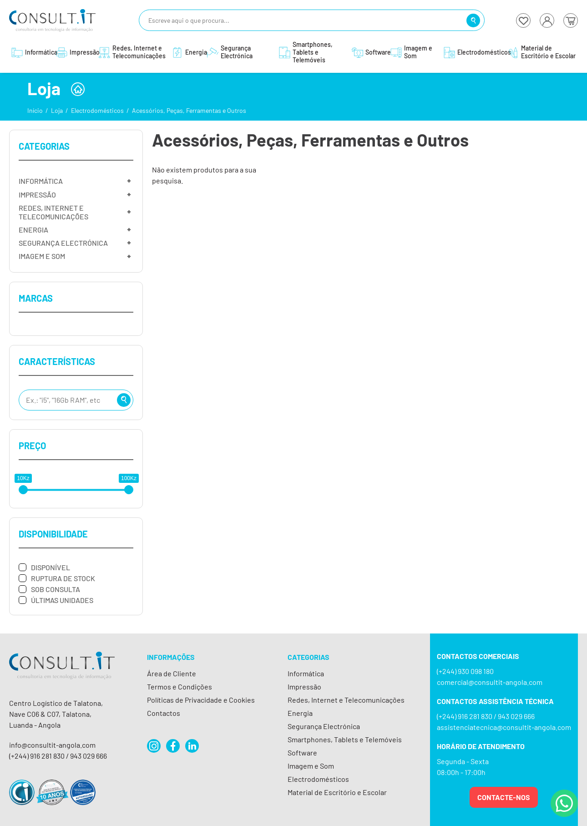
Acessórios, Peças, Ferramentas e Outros (189, 110)
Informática (306, 673)
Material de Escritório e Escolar (337, 792)
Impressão (304, 686)
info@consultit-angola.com (52, 744)
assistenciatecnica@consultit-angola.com (504, 727)
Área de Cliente (171, 673)
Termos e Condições (179, 686)
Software (302, 752)
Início (35, 110)
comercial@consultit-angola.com (489, 682)
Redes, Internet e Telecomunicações (346, 699)
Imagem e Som (311, 765)
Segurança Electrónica (324, 726)
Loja (57, 110)
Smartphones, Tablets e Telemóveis (345, 739)
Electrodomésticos (97, 110)
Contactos (163, 713)
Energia (300, 713)
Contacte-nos (503, 797)
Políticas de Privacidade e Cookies (201, 699)
